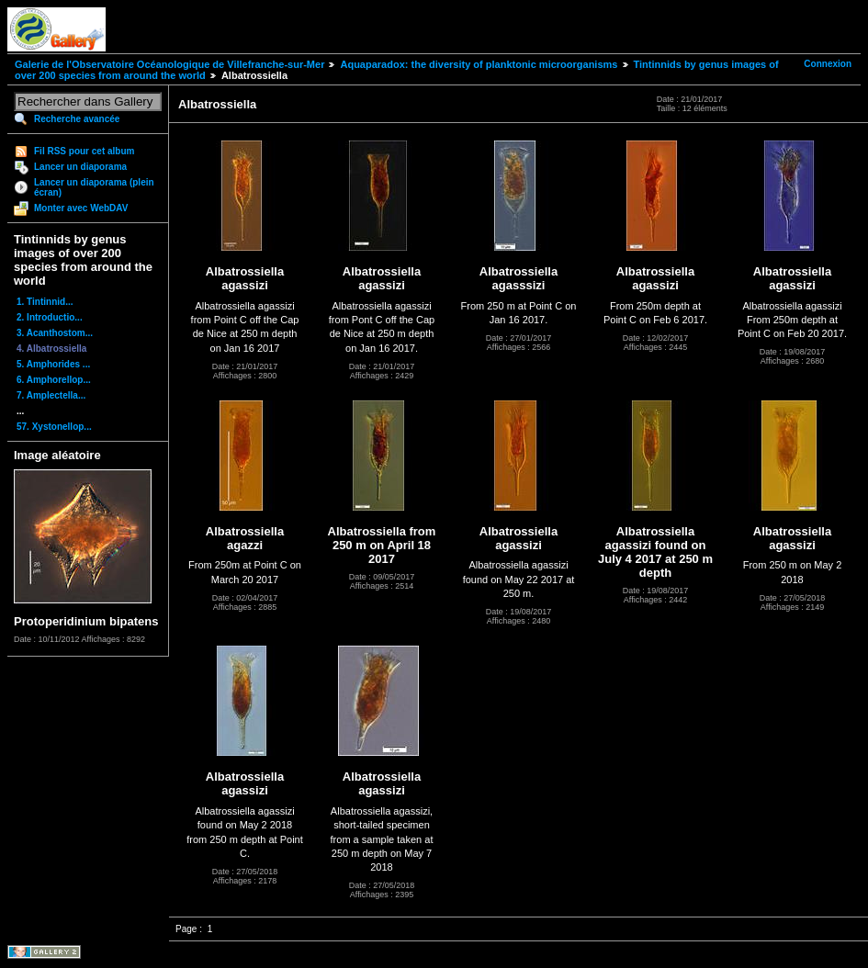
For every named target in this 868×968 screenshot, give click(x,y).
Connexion (827, 64)
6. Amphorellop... (54, 380)
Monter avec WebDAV (81, 208)
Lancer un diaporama (80, 167)
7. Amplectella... (51, 395)
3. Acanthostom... (55, 333)
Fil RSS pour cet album (84, 151)
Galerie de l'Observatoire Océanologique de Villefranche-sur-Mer (169, 64)
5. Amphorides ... (53, 364)
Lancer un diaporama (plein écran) (94, 187)
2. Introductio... (50, 317)
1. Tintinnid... (45, 302)
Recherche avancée (76, 119)
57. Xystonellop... (54, 427)
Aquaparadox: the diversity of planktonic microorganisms (478, 64)
